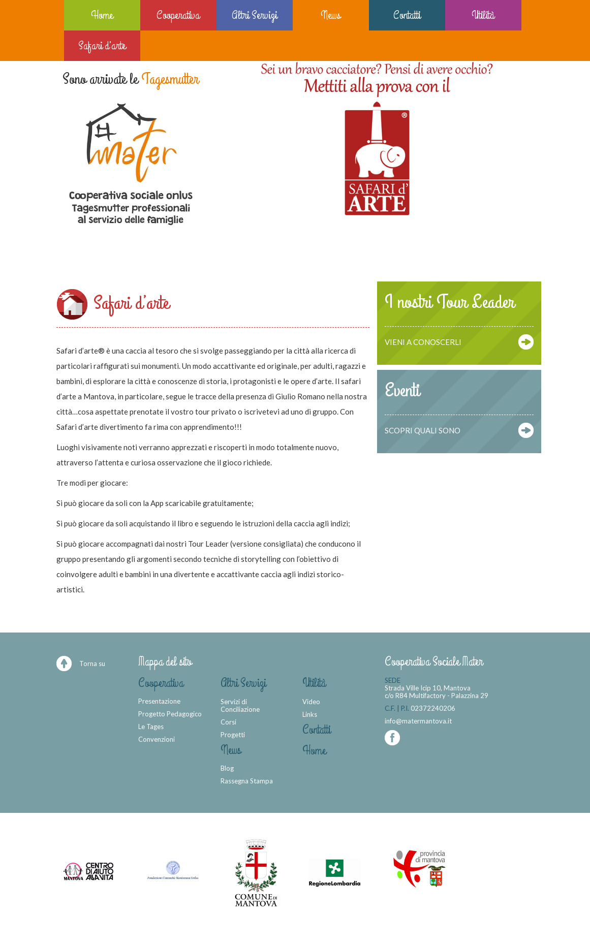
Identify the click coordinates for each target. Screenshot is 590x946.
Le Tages (151, 726)
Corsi (228, 722)
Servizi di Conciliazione (240, 705)
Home (102, 15)
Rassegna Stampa (247, 781)
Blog (227, 768)
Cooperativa (178, 15)
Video (311, 702)
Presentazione (159, 701)
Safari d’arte (102, 45)
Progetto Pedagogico (170, 714)
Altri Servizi (254, 15)
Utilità (483, 15)
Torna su (92, 663)
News (330, 15)
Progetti (233, 735)
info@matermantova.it (418, 721)
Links (309, 714)
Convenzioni (156, 739)
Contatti (406, 15)
